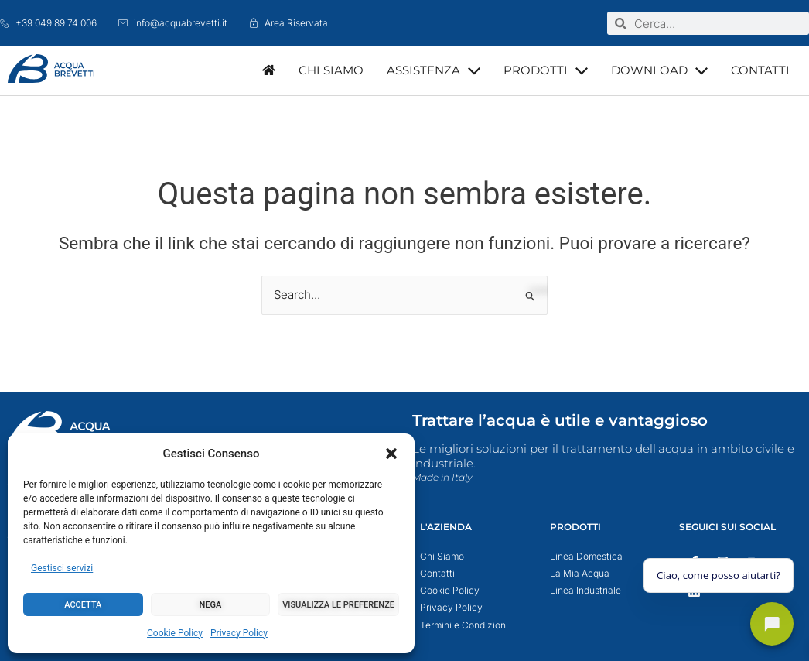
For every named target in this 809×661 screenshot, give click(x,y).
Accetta (82, 605)
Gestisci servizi (62, 568)
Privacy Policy (239, 633)
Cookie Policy (175, 633)
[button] (391, 453)
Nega (211, 605)
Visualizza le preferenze (338, 605)
